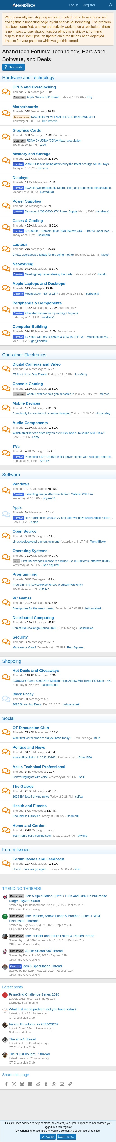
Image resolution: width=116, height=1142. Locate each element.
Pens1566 (85, 757)
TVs (16, 447)
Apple (17, 508)
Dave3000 (47, 192)
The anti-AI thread (22, 1039)
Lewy (35, 437)
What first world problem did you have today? (42, 738)
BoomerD (44, 235)
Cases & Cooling (28, 221)
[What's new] (101, 5)
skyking (82, 835)
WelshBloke (98, 541)
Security (20, 637)
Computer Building (30, 327)
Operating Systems (30, 551)
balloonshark (93, 608)
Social (8, 718)
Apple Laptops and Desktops (39, 283)
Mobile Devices (26, 403)
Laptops (20, 244)
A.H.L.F (44, 588)
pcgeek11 (49, 498)
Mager (105, 254)
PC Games (22, 598)
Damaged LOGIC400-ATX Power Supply (45, 211)
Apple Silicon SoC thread (36, 97)
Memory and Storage (31, 154)
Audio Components (30, 423)
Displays (20, 178)
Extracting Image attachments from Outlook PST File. (53, 494)
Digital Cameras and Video (37, 364)
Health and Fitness (30, 806)
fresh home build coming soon (32, 835)
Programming (25, 574)
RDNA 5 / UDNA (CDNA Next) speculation (47, 140)
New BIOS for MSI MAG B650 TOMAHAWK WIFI (54, 117)
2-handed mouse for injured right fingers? (45, 313)
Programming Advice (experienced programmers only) (48, 584)
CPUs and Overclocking (34, 87)
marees (104, 394)
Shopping (11, 661)
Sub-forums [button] (60, 135)
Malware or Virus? (24, 647)
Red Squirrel (51, 565)
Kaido (34, 522)
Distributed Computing (33, 618)
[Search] (110, 5)
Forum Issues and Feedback (38, 859)
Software (11, 474)
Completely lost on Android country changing (41, 413)
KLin (97, 738)
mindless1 (103, 211)
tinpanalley (103, 413)
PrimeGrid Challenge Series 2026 (34, 628)
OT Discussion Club (31, 728)
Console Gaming (28, 384)
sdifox (79, 796)
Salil (82, 777)
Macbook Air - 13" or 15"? (35, 293)
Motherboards (25, 107)
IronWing (81, 374)
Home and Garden (29, 826)
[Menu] (6, 5)
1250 (42, 144)
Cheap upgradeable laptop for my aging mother (43, 254)
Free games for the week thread (33, 608)
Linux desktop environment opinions (36, 541)
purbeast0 (92, 293)
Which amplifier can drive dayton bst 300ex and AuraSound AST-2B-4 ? (59, 433)
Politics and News (29, 747)
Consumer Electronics (24, 354)
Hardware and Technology (28, 77)
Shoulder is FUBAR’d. (27, 816)
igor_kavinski (39, 341)
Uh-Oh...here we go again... (31, 869)
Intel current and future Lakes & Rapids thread (51, 936)
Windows (21, 484)
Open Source (24, 531)
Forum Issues (15, 849)
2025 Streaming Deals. (27, 704)
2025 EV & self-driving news (31, 796)
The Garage (23, 786)
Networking (23, 264)
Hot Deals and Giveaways (36, 671)
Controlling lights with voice (30, 777)
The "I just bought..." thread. (30, 1054)
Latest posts (12, 987)
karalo (102, 274)
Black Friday (23, 694)
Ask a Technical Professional (39, 767)
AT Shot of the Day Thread (30, 374)
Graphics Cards (27, 130)
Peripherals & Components (37, 303)
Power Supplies (27, 201)
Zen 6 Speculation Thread (35, 966)
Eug (89, 97)
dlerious (43, 168)
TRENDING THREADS (21, 889)
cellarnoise (86, 628)
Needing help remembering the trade (42, 274)
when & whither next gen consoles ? (43, 394)
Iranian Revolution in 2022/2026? (34, 757)
